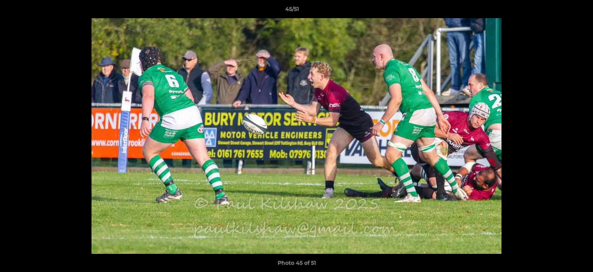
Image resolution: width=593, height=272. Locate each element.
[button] (561, 11)
